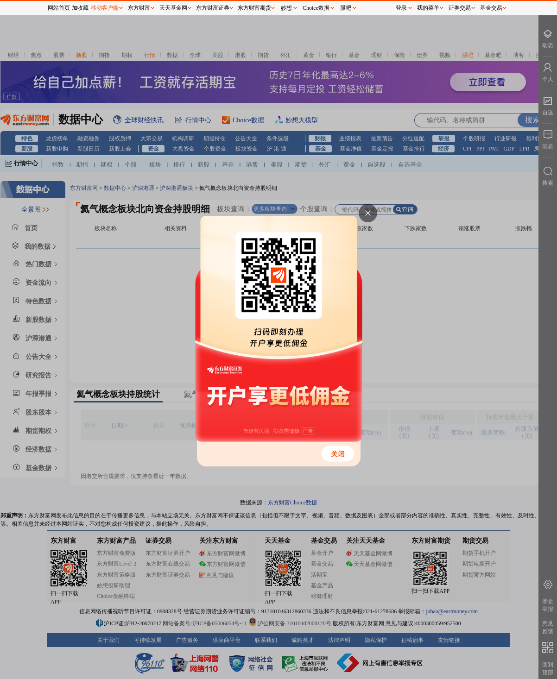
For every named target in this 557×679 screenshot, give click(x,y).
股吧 (345, 8)
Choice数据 (316, 8)
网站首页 (59, 8)
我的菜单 (428, 8)
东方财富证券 (212, 8)
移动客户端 (105, 8)
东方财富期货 (254, 8)
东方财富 (139, 8)
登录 (401, 8)
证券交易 (460, 8)
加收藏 (80, 8)
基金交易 (491, 8)
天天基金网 (173, 8)
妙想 (286, 8)
